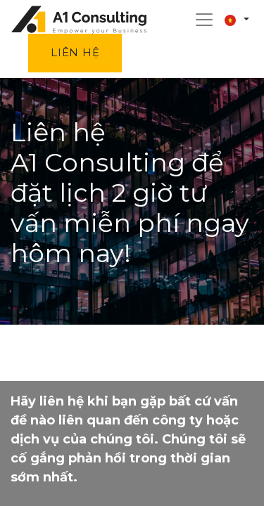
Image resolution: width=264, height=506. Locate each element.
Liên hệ (75, 52)
